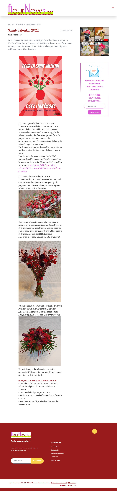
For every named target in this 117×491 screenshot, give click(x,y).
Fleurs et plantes (57, 453)
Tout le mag (55, 460)
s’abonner (37, 461)
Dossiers (54, 457)
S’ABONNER (94, 112)
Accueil (11, 24)
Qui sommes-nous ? (59, 483)
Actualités (20, 24)
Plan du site (71, 485)
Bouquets (55, 450)
